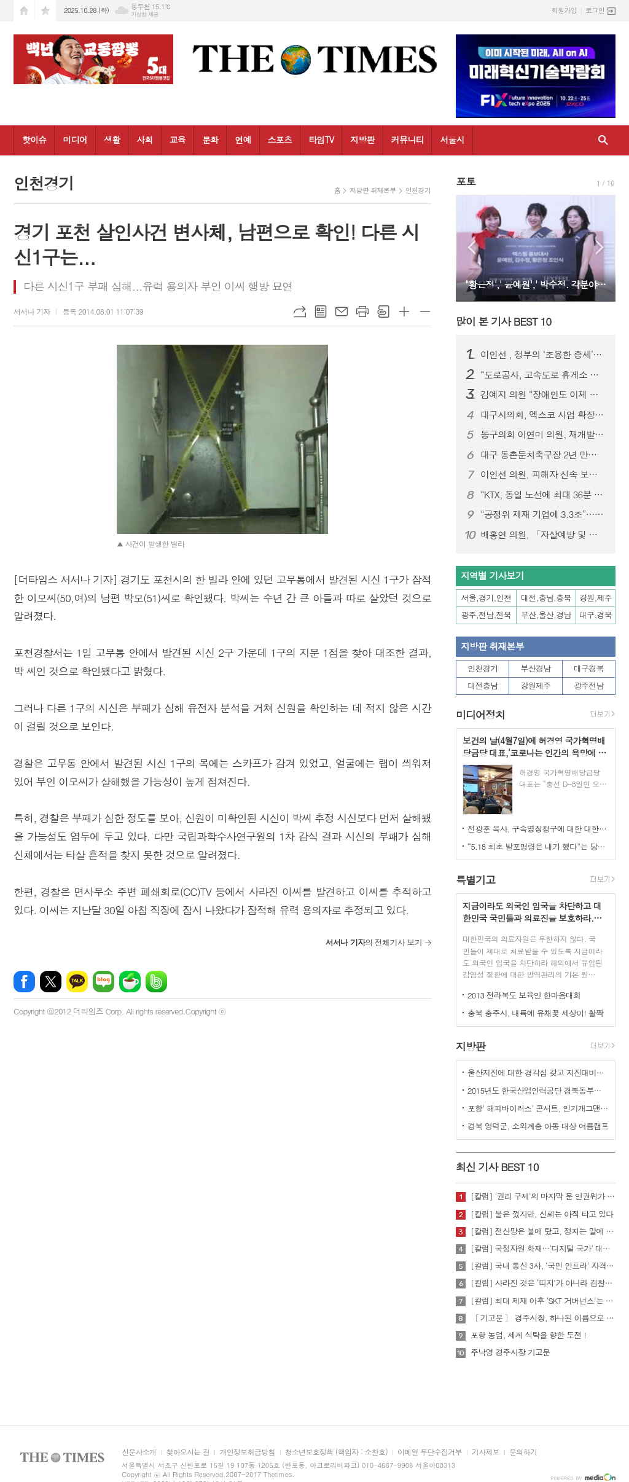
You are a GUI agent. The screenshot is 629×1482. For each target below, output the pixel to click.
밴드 (156, 981)
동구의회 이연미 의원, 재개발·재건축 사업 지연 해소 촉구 (543, 434)
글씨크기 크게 (404, 311)
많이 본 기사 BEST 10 (503, 321)
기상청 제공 (144, 14)
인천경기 (418, 190)
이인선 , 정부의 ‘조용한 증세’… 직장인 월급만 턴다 (543, 354)
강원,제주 (595, 597)
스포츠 (280, 139)
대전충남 (482, 685)
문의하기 (523, 1452)
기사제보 (485, 1452)
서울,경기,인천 (486, 597)
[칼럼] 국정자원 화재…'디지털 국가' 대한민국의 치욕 (543, 1248)
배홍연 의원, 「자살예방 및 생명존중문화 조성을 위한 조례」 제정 (543, 534)
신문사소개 (139, 1452)
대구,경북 (595, 615)
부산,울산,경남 (546, 615)
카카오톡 (77, 981)
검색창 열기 (603, 140)
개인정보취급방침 (247, 1452)
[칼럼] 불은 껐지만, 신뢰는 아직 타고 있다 (542, 1214)
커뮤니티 (407, 139)
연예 (243, 139)
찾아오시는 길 (187, 1452)
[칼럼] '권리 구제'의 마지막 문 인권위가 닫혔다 (543, 1196)
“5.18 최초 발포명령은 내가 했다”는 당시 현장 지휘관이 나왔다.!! (538, 846)
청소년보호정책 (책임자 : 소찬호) (336, 1452)
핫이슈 (34, 139)
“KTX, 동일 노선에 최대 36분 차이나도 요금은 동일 (543, 494)
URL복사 (300, 311)
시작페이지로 (24, 11)
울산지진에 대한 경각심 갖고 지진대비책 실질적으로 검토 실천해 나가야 (538, 1072)
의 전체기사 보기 (374, 942)
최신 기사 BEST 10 (497, 1166)
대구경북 (589, 668)
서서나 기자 (32, 311)
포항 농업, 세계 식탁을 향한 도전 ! (528, 1335)
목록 (320, 311)
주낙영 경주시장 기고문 (510, 1352)
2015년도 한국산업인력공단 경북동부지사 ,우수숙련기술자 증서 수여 (538, 1090)
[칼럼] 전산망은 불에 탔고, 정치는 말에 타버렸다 (543, 1231)
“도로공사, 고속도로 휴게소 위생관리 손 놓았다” (543, 375)
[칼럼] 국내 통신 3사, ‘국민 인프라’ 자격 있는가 (543, 1265)
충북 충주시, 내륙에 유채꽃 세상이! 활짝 (535, 1013)
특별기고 (475, 879)
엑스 (50, 981)
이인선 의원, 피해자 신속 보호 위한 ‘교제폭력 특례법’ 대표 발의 (543, 474)
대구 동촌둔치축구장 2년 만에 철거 (543, 455)
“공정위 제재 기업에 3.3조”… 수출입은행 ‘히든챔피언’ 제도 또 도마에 (543, 514)
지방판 (362, 139)
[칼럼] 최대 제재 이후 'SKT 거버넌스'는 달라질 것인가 (543, 1300)
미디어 (75, 139)
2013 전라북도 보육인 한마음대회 (524, 995)
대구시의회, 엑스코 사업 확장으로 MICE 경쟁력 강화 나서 (543, 415)
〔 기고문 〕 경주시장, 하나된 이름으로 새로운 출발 (543, 1317)
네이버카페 (130, 981)
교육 (178, 139)
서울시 (452, 139)
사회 (144, 139)
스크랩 (383, 311)
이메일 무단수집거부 (429, 1452)
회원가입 (564, 10)
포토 (465, 181)
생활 (112, 139)
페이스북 (24, 981)
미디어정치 (480, 714)
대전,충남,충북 (546, 597)
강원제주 (536, 685)
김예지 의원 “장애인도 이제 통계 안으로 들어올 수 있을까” (543, 394)
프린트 (362, 311)
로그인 (594, 10)
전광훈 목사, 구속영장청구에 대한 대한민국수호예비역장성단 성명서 (538, 828)
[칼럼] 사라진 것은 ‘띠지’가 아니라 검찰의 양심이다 (543, 1282)
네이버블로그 (103, 981)
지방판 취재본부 (373, 190)
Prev (471, 247)
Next (599, 247)
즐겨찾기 (45, 11)
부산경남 (536, 668)
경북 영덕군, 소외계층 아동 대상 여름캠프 (538, 1126)
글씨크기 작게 (425, 311)
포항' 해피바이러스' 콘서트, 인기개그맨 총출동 (538, 1108)
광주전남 (589, 685)
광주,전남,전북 (486, 615)
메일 (341, 311)
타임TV (321, 139)
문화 (210, 139)
